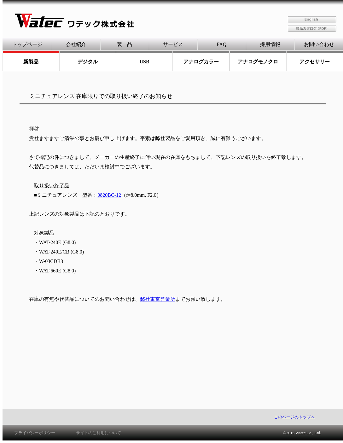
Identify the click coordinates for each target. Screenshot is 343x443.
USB (144, 61)
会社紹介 (76, 44)
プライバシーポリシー (34, 432)
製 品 (124, 44)
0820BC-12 (109, 195)
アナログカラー (201, 61)
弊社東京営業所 (157, 299)
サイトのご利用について (98, 432)
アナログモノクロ (258, 61)
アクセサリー (314, 61)
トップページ (27, 44)
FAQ (222, 44)
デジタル (88, 61)
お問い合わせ (319, 44)
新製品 (30, 61)
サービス (173, 44)
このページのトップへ (294, 417)
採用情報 (270, 44)
